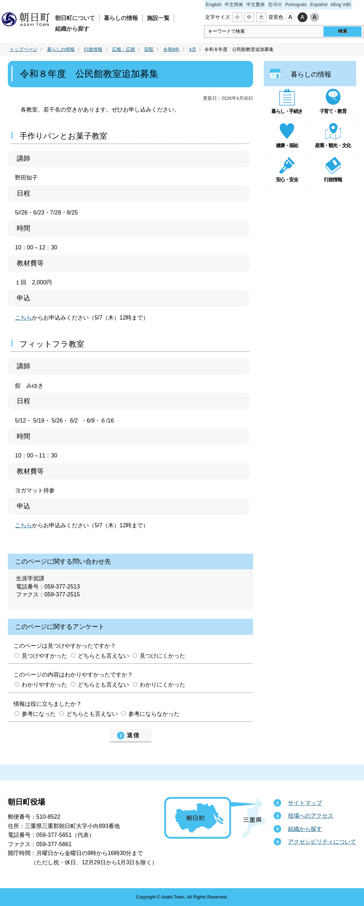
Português (296, 4)
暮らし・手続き (287, 111)
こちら (23, 318)
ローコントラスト (315, 17)
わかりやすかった (44, 685)
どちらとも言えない (103, 656)
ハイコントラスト (302, 17)
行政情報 (93, 49)
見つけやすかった (44, 656)
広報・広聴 (123, 49)
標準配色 (290, 17)
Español (318, 4)
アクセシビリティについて (322, 842)
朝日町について (75, 18)
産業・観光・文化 (332, 145)
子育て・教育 (333, 111)
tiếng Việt (341, 4)
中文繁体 (255, 4)
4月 (192, 49)
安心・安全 (287, 179)
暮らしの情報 (121, 18)
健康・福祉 (287, 145)
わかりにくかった (162, 685)
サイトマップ (305, 803)
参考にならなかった (154, 714)
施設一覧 (158, 18)
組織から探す (72, 29)
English (213, 4)
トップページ (23, 49)
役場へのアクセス (310, 816)
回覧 (149, 49)
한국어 (275, 4)
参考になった (39, 714)
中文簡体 (234, 4)
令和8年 (171, 49)
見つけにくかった (162, 656)
